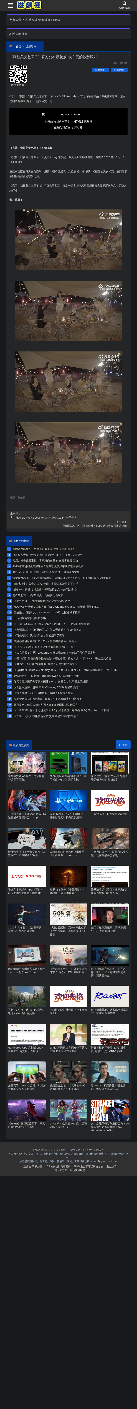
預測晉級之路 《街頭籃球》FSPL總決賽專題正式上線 (68, 524)
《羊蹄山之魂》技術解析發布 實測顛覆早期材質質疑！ (46, 716)
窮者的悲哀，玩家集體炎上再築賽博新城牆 (37, 595)
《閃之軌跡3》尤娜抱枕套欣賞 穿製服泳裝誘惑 (42, 601)
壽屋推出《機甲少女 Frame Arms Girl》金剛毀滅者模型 (47, 612)
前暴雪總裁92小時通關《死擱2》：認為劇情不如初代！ (48, 698)
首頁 (18, 46)
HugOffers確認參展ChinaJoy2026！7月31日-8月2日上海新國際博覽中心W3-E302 (65, 670)
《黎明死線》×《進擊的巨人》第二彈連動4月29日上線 (47, 629)
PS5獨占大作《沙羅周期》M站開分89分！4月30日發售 (47, 554)
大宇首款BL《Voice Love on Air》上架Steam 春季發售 (68, 515)
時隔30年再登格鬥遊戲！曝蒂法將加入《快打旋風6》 (45, 589)
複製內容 (119, 70)
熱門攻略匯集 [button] (20, 34)
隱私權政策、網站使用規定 (70, 1170)
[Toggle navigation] (9, 5)
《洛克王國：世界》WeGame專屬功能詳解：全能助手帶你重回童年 (54, 652)
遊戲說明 (111, 1166)
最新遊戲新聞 (21, 745)
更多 (123, 745)
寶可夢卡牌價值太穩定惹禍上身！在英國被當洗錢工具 (46, 704)
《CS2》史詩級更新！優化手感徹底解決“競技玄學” (44, 647)
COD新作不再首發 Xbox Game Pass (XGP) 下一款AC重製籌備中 (53, 624)
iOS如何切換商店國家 (58, 1166)
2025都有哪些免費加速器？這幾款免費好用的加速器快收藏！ (49, 566)
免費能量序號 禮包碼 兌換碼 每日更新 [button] (36, 20)
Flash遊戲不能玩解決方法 (88, 1166)
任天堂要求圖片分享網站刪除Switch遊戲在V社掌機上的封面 (51, 681)
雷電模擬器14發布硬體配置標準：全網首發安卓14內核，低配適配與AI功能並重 (61, 578)
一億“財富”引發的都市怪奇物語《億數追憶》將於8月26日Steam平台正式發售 (62, 658)
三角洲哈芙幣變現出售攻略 (30, 618)
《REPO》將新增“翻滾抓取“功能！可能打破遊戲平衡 (45, 664)
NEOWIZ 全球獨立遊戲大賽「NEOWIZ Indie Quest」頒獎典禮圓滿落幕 (56, 606)
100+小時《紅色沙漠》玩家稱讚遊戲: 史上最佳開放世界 (46, 572)
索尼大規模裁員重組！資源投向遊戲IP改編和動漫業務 (45, 560)
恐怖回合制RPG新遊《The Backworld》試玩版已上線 (46, 675)
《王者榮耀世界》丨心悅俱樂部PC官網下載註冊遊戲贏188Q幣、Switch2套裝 (61, 710)
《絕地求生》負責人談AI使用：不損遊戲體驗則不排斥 (45, 583)
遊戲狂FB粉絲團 (32, 1166)
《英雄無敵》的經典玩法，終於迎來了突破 (39, 635)
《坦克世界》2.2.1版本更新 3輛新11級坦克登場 (43, 693)
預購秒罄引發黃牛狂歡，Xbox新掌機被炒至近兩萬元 (45, 641)
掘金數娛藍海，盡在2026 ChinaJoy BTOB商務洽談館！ (47, 687)
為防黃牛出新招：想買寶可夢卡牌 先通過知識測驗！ (43, 549)
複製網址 (100, 70)
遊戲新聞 (31, 46)
